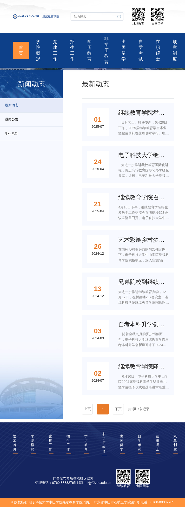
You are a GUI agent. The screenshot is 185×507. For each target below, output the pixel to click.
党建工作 (55, 50)
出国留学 (123, 50)
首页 (21, 50)
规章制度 (175, 50)
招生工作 (72, 50)
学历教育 (89, 50)
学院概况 (38, 50)
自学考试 (141, 50)
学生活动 (11, 133)
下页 (118, 409)
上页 (87, 409)
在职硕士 (158, 50)
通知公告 (11, 119)
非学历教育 (106, 50)
